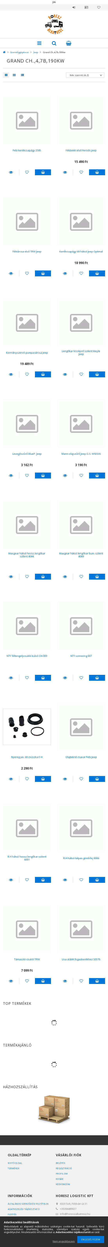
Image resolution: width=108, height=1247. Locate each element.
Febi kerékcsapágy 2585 (27, 150)
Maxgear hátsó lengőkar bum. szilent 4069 (81, 555)
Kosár (59, 1178)
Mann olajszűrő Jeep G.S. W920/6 (81, 454)
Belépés (74, 7)
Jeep (35, 52)
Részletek (11, 172)
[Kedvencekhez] (27, 172)
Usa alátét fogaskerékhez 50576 (81, 959)
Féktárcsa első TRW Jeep (26, 251)
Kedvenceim (63, 1184)
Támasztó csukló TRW (27, 959)
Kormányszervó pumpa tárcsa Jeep (27, 352)
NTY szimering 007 (81, 656)
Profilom (62, 1173)
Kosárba (43, 172)
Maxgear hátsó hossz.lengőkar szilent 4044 (26, 555)
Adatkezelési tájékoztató (24, 1209)
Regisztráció (64, 1168)
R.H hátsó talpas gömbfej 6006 (81, 858)
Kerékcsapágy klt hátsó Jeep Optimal (81, 251)
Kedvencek (99, 7)
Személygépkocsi (19, 52)
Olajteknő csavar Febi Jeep (81, 757)
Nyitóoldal (15, 1163)
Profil (86, 7)
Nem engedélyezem (64, 1241)
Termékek (14, 1168)
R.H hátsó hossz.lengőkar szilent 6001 (27, 858)
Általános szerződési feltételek (28, 1203)
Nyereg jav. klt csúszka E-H (27, 757)
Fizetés (12, 1214)
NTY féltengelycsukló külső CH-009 (27, 656)
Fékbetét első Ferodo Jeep (81, 150)
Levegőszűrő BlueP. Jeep (27, 454)
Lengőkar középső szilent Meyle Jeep (81, 352)
